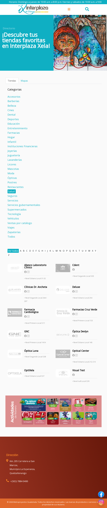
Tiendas (12, 80)
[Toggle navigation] (69, 9)
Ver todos (13, 250)
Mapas (24, 80)
